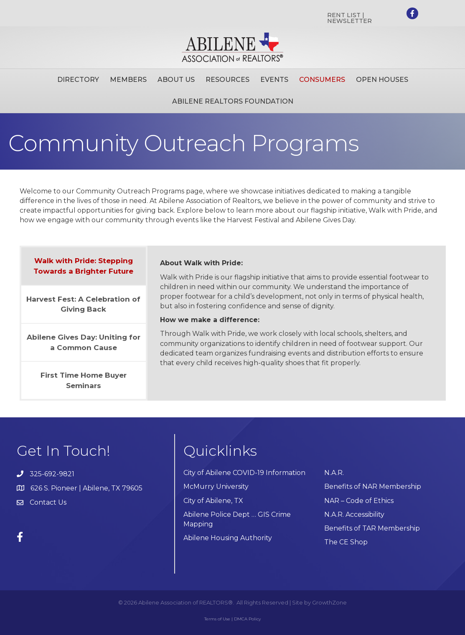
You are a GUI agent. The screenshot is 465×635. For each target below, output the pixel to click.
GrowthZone (329, 602)
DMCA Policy (247, 619)
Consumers (322, 80)
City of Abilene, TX (213, 501)
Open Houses (382, 80)
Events (274, 80)
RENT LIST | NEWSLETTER (349, 18)
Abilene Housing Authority (227, 538)
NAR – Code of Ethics (359, 501)
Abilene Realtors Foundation (232, 101)
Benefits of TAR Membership (372, 528)
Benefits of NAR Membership (372, 486)
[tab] (83, 265)
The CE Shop (346, 542)
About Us (176, 80)
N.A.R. (334, 473)
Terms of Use (217, 619)
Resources (227, 80)
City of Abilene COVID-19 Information (244, 473)
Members (128, 80)
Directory (78, 80)
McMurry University (216, 486)
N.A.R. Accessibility (355, 514)
